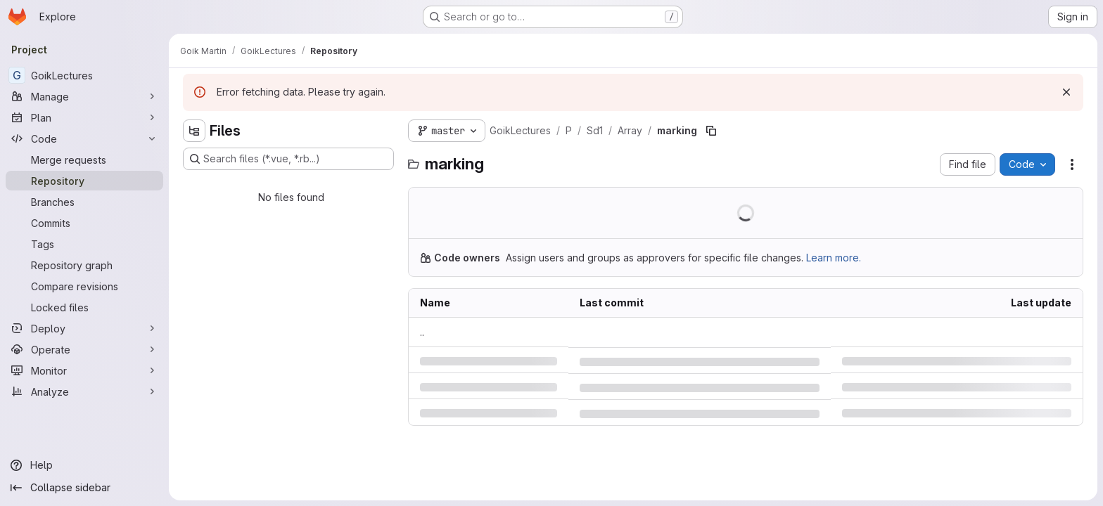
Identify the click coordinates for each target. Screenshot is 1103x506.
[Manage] (84, 96)
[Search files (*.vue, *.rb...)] (288, 159)
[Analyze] (84, 391)
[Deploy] (84, 328)
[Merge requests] (84, 159)
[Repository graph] (84, 265)
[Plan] (84, 117)
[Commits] (84, 223)
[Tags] (84, 244)
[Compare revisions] (84, 286)
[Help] (84, 465)
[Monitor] (84, 370)
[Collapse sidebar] (84, 488)
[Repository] (84, 180)
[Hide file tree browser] (194, 130)
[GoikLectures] (84, 75)
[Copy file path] (711, 130)
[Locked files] (84, 307)
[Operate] (84, 349)
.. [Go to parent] (422, 332)
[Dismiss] (1066, 92)
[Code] (84, 138)
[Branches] (84, 202)
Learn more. (833, 258)
